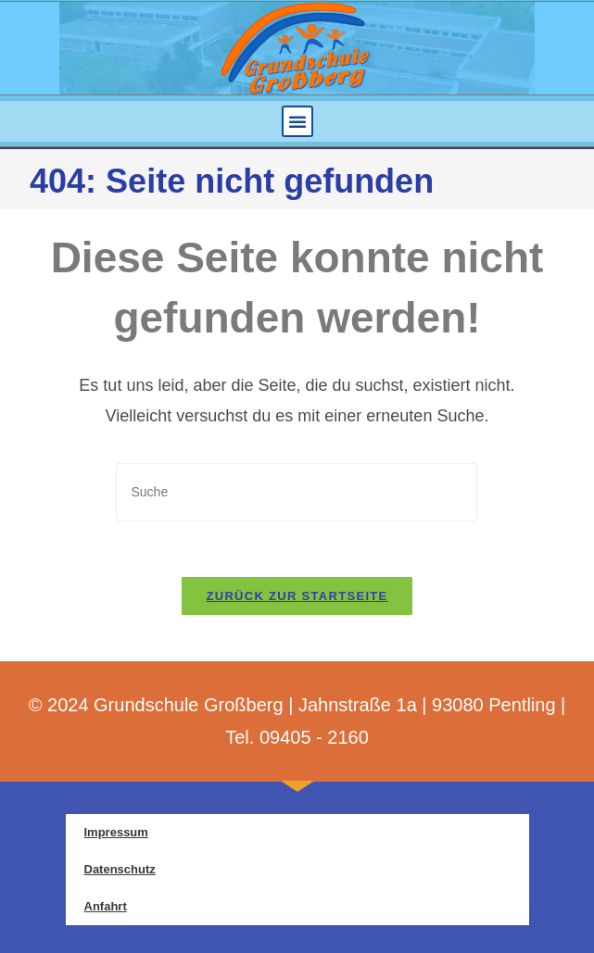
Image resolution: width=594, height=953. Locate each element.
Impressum (116, 832)
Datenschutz (120, 869)
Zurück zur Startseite (296, 596)
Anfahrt (105, 906)
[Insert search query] (296, 492)
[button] (297, 121)
